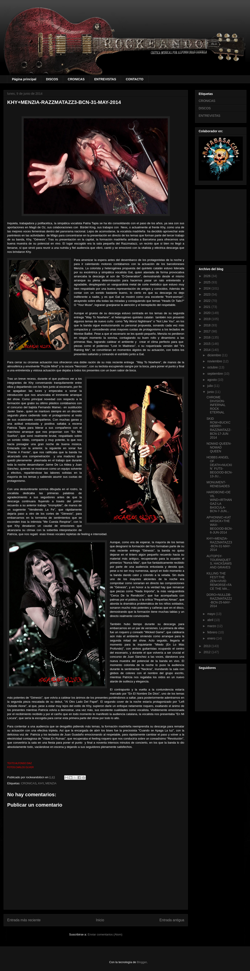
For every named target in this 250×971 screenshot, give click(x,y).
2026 (207, 276)
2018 (207, 325)
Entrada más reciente (24, 920)
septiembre (215, 373)
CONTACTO (134, 79)
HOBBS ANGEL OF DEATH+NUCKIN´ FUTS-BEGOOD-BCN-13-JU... (219, 466)
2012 (207, 652)
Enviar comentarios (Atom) (105, 934)
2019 (207, 319)
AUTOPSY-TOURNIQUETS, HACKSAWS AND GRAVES (219, 561)
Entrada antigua (171, 920)
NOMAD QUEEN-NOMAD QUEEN (219, 447)
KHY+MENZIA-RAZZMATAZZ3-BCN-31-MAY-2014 (219, 544)
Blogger (142, 962)
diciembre (214, 355)
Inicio (100, 920)
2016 (207, 337)
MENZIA (51, 783)
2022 (207, 301)
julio (210, 386)
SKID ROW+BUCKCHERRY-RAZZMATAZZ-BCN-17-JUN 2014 (219, 428)
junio (211, 392)
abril (210, 620)
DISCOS (52, 79)
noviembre (215, 361)
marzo (212, 626)
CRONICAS (76, 79)
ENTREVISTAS (105, 79)
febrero (212, 632)
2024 (207, 288)
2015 (207, 343)
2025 (207, 282)
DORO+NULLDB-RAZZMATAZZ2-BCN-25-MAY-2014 (219, 600)
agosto (212, 379)
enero (211, 638)
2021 (207, 307)
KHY (41, 783)
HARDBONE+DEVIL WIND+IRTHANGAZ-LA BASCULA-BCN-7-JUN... (219, 501)
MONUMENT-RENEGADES (218, 484)
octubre (213, 367)
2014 (207, 350)
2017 (207, 331)
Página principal (24, 79)
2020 (207, 313)
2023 (207, 294)
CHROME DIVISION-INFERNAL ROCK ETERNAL (216, 404)
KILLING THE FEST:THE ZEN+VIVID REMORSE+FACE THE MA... (219, 581)
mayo (211, 614)
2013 (207, 646)
